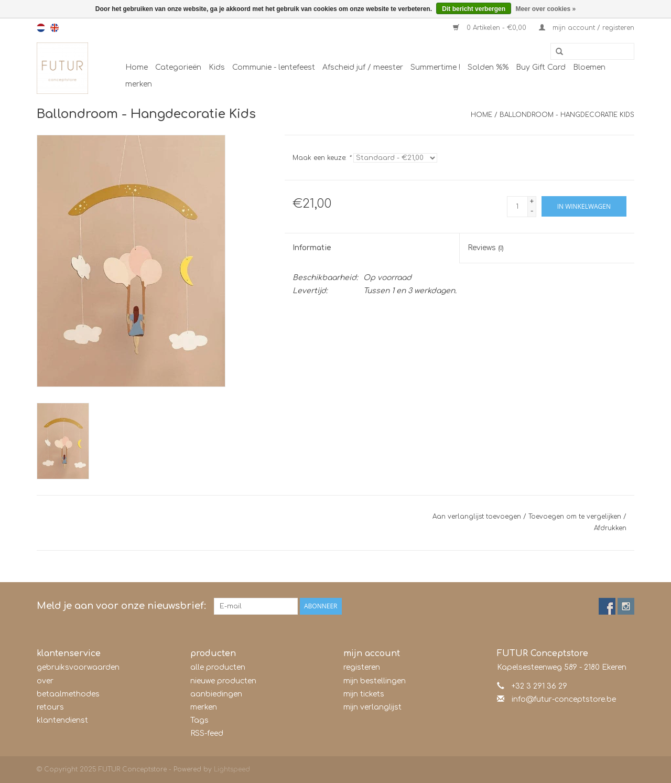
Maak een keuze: (322, 158)
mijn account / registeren (586, 27)
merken (138, 84)
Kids (217, 67)
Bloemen (589, 67)
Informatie (312, 248)
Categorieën (178, 67)
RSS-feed (206, 733)
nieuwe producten (223, 681)
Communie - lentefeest (273, 67)
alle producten (217, 667)
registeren (361, 667)
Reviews (486, 248)
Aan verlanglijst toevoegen (476, 516)
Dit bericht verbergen (473, 9)
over (45, 681)
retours (50, 707)
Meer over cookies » (545, 9)
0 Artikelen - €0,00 (490, 27)
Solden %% (488, 67)
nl (41, 28)
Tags (199, 720)
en (54, 28)
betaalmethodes (68, 694)
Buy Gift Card (541, 67)
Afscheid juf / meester (362, 67)
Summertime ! (435, 67)
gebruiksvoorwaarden (78, 667)
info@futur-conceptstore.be (564, 699)
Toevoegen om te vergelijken (575, 516)
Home (136, 67)
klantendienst (62, 720)
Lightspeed (232, 769)
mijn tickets (363, 694)
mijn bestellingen (374, 681)
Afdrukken (610, 528)
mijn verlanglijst (372, 707)
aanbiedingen (216, 694)
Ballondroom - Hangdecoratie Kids (567, 115)
